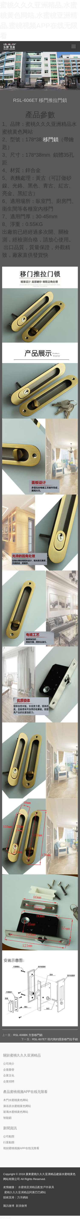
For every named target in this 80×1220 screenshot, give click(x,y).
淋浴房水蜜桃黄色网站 (17, 1106)
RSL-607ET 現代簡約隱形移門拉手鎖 (55, 1039)
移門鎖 (50, 139)
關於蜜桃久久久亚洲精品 (22, 1055)
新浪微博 (21, 1205)
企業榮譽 (8, 1069)
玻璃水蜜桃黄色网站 (15, 1111)
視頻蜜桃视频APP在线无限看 (21, 1148)
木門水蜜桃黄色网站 (15, 1100)
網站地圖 (5, 1217)
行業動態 (8, 1142)
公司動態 (8, 1136)
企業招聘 (8, 1081)
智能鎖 (7, 1117)
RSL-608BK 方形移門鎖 (27, 1035)
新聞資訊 (10, 1128)
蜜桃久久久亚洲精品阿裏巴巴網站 (25, 1192)
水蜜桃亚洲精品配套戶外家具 (36, 1187)
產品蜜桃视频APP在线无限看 (25, 1092)
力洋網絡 (22, 1197)
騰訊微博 (8, 1205)
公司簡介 (8, 1063)
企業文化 (8, 1075)
